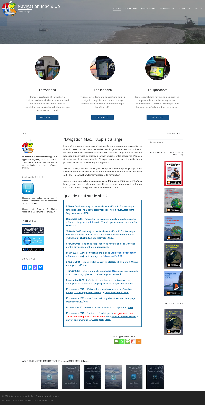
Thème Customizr (44, 400)
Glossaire (121, 280)
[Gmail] (133, 341)
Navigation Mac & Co (22, 396)
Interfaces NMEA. (80, 213)
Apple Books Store (101, 319)
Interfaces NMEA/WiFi (76, 301)
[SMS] (127, 341)
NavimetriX (88, 222)
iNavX (112, 298)
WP (16, 400)
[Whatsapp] (121, 341)
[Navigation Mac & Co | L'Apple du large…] (9, 8)
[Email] (116, 341)
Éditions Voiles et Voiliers (124, 316)
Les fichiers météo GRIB (110, 256)
